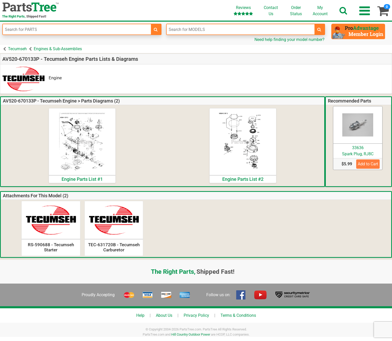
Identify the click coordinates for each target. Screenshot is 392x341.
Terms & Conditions (238, 315)
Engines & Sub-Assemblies (58, 48)
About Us (164, 315)
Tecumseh (17, 48)
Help (140, 315)
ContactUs (271, 10)
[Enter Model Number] (241, 29)
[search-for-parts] (156, 29)
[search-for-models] (319, 29)
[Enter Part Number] (77, 29)
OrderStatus (296, 10)
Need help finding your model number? (289, 39)
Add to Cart (368, 163)
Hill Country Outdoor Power (190, 334)
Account (320, 10)
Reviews (243, 10)
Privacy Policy (196, 315)
